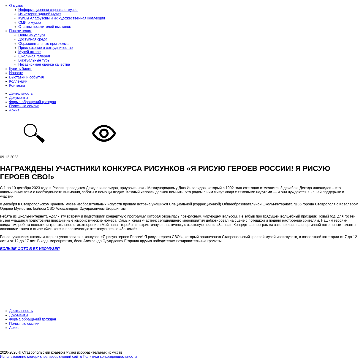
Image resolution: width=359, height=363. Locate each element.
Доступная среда (32, 39)
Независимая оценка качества (44, 64)
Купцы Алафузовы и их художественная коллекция (61, 18)
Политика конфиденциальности (110, 356)
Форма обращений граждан (32, 102)
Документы (18, 97)
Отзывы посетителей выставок (44, 27)
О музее (16, 6)
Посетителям (20, 31)
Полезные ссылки (24, 106)
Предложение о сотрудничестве (45, 48)
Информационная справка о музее (48, 10)
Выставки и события (26, 77)
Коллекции (18, 81)
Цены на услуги (31, 35)
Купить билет (20, 69)
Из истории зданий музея (39, 14)
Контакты (17, 85)
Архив (14, 110)
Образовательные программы (43, 44)
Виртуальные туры (34, 60)
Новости (16, 73)
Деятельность (21, 93)
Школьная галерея (34, 56)
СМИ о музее (29, 22)
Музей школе (29, 52)
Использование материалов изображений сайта (41, 356)
